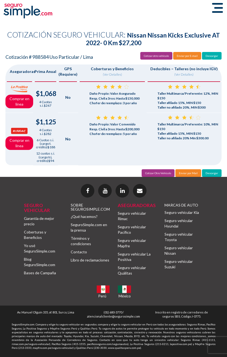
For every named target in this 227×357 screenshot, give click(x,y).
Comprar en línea (19, 101)
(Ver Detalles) (112, 74)
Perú (102, 296)
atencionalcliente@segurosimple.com (113, 316)
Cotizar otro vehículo (156, 55)
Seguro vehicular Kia (181, 212)
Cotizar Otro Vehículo (158, 173)
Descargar (212, 55)
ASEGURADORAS (137, 205)
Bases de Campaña (40, 272)
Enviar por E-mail (187, 55)
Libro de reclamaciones (90, 260)
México (125, 296)
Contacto (79, 252)
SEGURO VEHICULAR (37, 207)
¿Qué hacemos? (84, 216)
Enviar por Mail (188, 173)
